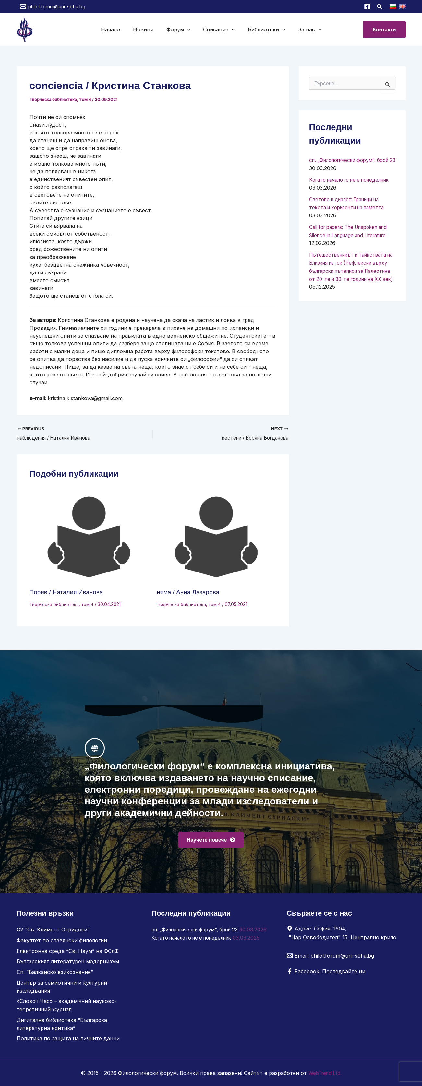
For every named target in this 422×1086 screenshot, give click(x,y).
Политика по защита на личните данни (68, 1038)
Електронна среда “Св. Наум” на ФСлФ (68, 953)
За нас (303, 29)
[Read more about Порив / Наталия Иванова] (89, 538)
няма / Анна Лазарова (190, 592)
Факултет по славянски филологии (62, 943)
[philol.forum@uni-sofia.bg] (52, 6)
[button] (380, 7)
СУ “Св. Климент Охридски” (53, 932)
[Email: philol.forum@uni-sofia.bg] (330, 959)
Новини (147, 29)
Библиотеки (263, 29)
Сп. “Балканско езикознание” (55, 974)
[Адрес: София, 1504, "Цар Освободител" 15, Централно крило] (344, 936)
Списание (218, 29)
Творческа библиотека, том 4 (61, 99)
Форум (180, 29)
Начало (117, 29)
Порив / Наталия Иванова (68, 592)
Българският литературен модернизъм (68, 963)
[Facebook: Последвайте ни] (326, 974)
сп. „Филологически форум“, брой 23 (199, 932)
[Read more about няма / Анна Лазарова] (216, 538)
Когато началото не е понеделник (196, 948)
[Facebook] (367, 6)
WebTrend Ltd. (325, 1073)
